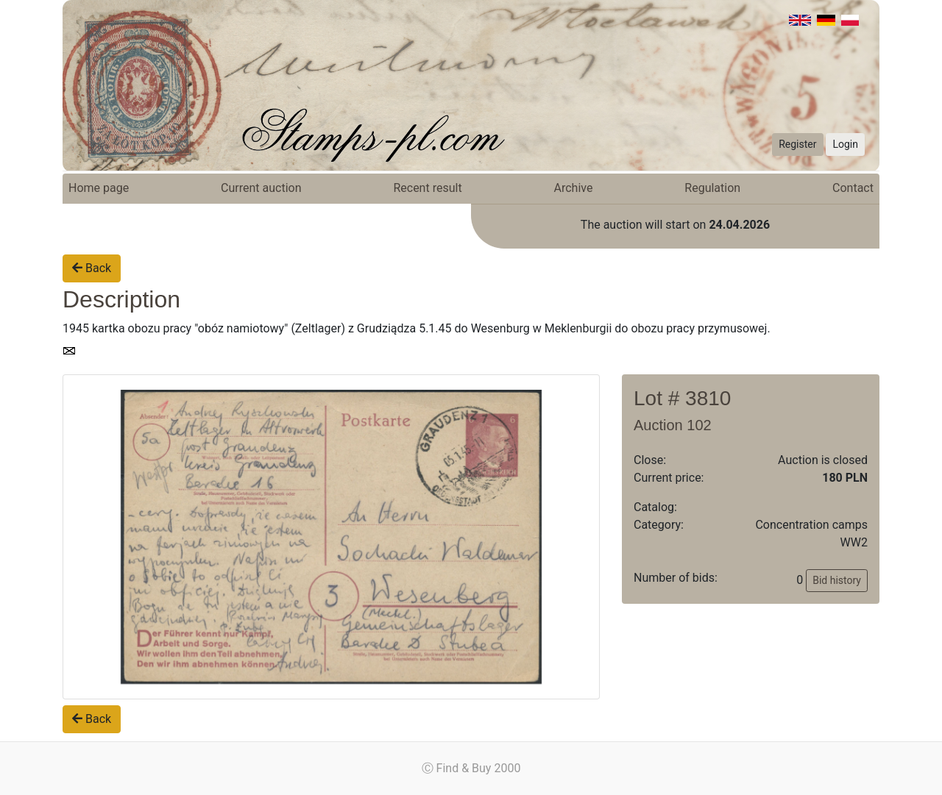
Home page (98, 188)
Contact (853, 188)
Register (797, 144)
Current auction (261, 188)
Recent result (427, 188)
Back (91, 268)
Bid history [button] (836, 580)
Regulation (712, 188)
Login (845, 144)
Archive (573, 188)
